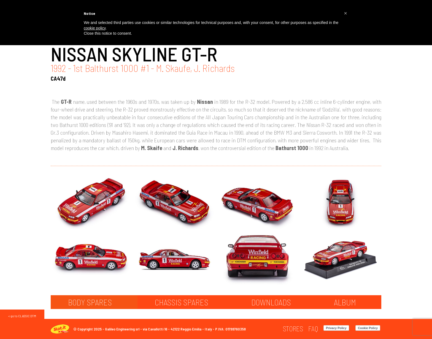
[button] (345, 13)
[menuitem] (293, 329)
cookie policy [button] (95, 28)
